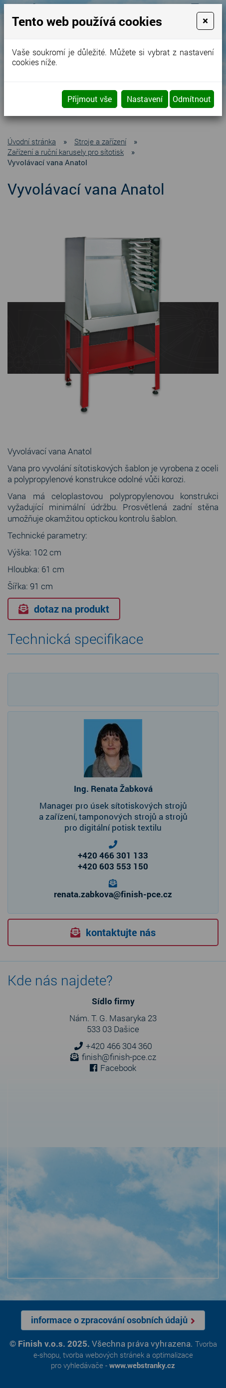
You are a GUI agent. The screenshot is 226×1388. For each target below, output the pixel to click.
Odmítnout (192, 99)
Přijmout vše (89, 99)
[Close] (205, 21)
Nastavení (145, 99)
